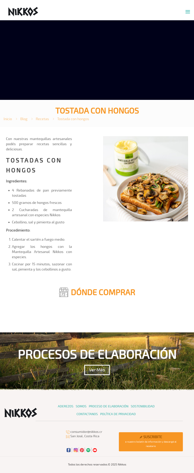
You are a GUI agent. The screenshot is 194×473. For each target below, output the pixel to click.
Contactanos (87, 414)
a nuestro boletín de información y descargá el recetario (151, 441)
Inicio (8, 119)
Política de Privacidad (118, 414)
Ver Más (97, 370)
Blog (23, 119)
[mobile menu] (187, 12)
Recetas (42, 119)
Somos (81, 406)
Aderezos (65, 406)
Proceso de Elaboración (108, 406)
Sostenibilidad (143, 406)
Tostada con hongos (73, 119)
